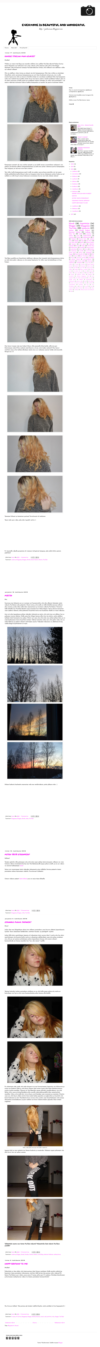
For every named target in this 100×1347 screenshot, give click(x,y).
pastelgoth (91, 257)
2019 (72, 166)
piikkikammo (71, 281)
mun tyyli (90, 277)
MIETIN (8, 595)
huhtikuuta (75, 191)
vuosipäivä (79, 262)
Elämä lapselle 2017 (80, 254)
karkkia (70, 272)
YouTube (45, 559)
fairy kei (72, 234)
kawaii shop (77, 272)
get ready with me (77, 271)
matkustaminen (87, 235)
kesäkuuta (75, 186)
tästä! (21, 865)
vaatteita (71, 288)
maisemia (71, 237)
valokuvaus (86, 288)
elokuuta (74, 181)
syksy (85, 282)
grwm (85, 271)
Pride (70, 267)
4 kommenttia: (25, 557)
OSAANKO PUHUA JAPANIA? (18, 922)
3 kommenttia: (25, 816)
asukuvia (13, 559)
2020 (72, 164)
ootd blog (40, 1254)
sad (45, 1316)
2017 (72, 214)
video (27, 818)
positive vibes (80, 281)
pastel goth (72, 252)
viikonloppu (89, 252)
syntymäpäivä (72, 284)
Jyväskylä (82, 247)
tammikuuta (75, 211)
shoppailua (72, 261)
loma (92, 255)
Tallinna (70, 269)
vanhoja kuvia (57, 1254)
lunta (86, 249)
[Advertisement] (35, 577)
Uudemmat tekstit (10, 1322)
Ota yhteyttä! (23, 47)
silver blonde (91, 281)
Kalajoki (73, 239)
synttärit (49, 1316)
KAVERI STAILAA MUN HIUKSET (81, 193)
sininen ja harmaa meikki (76, 282)
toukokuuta (75, 189)
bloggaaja (19, 559)
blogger (24, 559)
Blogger (60, 1342)
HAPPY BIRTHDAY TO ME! (16, 1263)
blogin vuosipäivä (84, 269)
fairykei (27, 1254)
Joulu (82, 240)
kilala (92, 272)
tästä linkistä (23, 878)
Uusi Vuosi (89, 240)
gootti (81, 242)
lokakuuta (75, 176)
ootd (80, 234)
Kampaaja (83, 266)
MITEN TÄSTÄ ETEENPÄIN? (17, 854)
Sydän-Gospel (89, 267)
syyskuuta (75, 179)
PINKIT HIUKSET (83, 137)
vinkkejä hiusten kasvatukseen (87, 289)
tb (93, 237)
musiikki (81, 250)
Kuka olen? (14, 47)
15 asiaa (13, 1316)
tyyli (91, 286)
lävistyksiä (71, 276)
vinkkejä (76, 289)
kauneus (38, 1316)
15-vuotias (18, 1316)
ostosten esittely (81, 257)
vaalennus (71, 262)
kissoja (72, 274)
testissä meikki (81, 261)
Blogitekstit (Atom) (13, 1325)
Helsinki (76, 240)
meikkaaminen (86, 237)
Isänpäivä (77, 266)
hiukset (35, 1254)
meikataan (74, 250)
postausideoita (87, 259)
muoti (42, 1316)
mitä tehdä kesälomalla (80, 277)
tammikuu (81, 284)
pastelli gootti (72, 279)
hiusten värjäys (90, 242)
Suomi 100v (82, 267)
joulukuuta (75, 171)
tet (77, 286)
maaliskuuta (75, 206)
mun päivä (82, 244)
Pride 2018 (75, 267)
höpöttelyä (84, 224)
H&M (88, 254)
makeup (87, 232)
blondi (28, 559)
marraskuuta (75, 174)
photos (81, 252)
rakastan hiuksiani (48, 1254)
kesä (83, 272)
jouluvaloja (73, 249)
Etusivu (7, 47)
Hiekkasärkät (74, 247)
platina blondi (76, 259)
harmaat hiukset (74, 232)
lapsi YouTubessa (84, 255)
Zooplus (76, 269)
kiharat (40, 559)
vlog (71, 291)
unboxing (89, 261)
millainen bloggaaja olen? (83, 276)
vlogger (57, 1316)
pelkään (81, 279)
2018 (72, 169)
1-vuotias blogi (87, 262)
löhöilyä (92, 249)
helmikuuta (75, 208)
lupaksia (90, 274)
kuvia (78, 235)
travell (86, 286)
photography (89, 279)
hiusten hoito (82, 239)
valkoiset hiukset (78, 288)
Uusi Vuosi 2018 (73, 242)
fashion (31, 1254)
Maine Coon (89, 266)
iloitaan (76, 255)
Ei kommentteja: (25, 910)
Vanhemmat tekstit (60, 1322)
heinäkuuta (75, 184)
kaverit (80, 249)
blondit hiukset (84, 230)
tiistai (77, 245)
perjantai (89, 234)
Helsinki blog (90, 245)
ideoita (90, 271)
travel (81, 286)
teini (53, 1316)
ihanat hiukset (34, 559)
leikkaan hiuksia (81, 274)
